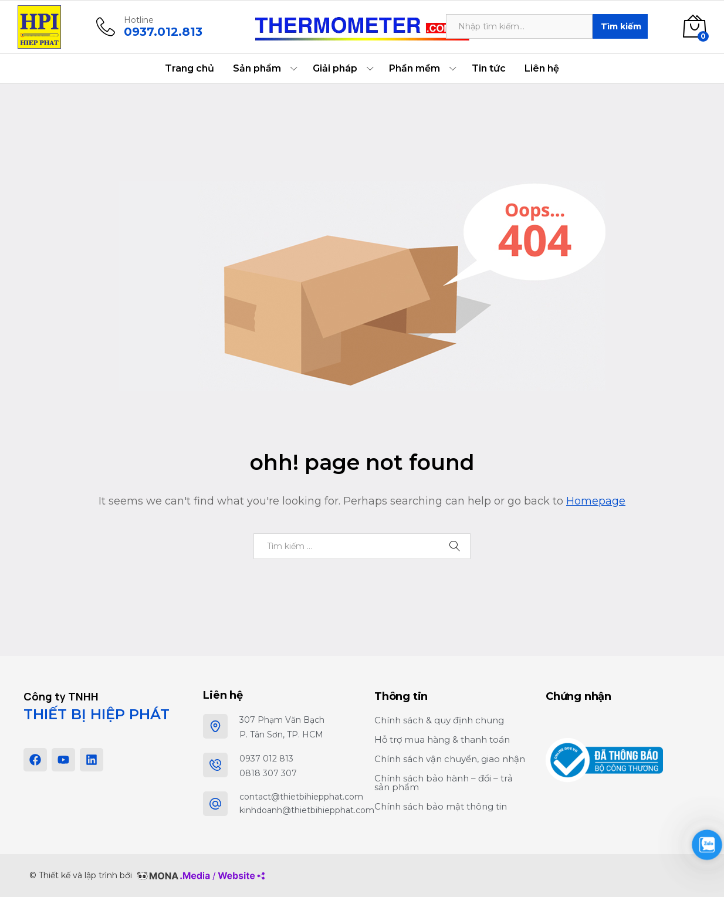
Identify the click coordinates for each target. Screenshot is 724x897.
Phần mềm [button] (414, 68)
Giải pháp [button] (335, 68)
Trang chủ (189, 68)
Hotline (139, 20)
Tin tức (489, 68)
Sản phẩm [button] (257, 68)
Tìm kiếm (621, 26)
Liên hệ (542, 68)
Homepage (595, 501)
